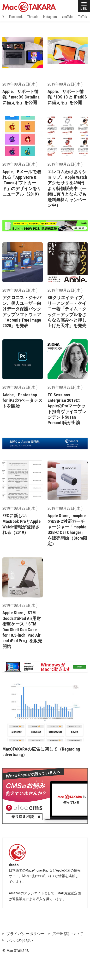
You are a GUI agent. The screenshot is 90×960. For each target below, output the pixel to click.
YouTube (67, 17)
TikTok (82, 17)
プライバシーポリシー (25, 933)
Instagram (50, 17)
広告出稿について (67, 933)
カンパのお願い (19, 940)
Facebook (16, 17)
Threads (32, 17)
